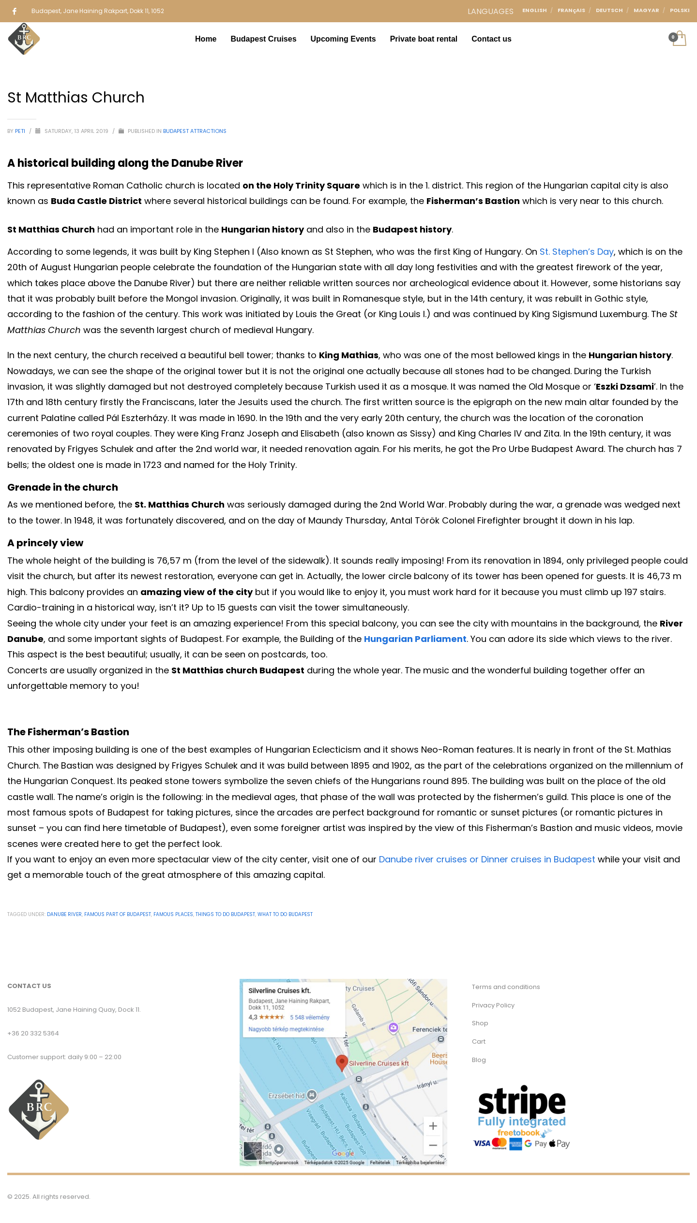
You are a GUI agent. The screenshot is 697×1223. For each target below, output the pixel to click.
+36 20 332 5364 (33, 1033)
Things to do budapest (225, 914)
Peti (21, 131)
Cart (478, 1041)
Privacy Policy (493, 1005)
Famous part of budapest (117, 914)
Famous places (173, 914)
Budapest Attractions (195, 131)
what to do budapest (285, 914)
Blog (479, 1059)
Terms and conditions (506, 986)
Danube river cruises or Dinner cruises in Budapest (487, 859)
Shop (480, 1023)
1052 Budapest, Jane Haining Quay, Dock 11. (74, 1009)
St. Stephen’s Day (577, 252)
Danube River (64, 914)
